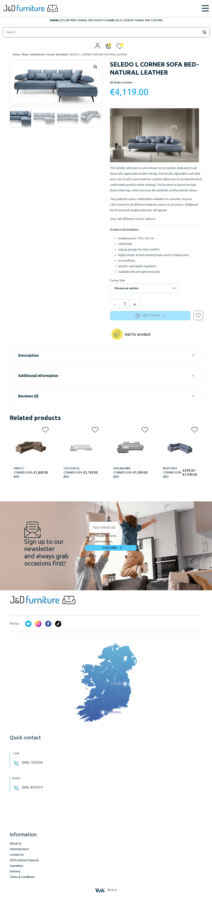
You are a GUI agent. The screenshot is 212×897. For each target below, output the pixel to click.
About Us (16, 843)
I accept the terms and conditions (102, 538)
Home (16, 54)
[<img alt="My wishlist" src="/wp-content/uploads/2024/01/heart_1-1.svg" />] (120, 47)
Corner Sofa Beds (57, 54)
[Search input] (102, 32)
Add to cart (150, 315)
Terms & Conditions (22, 877)
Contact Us (17, 854)
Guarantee (16, 865)
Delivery (15, 871)
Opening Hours (19, 849)
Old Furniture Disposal (24, 860)
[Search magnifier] (205, 32)
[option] (20, 117)
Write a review (121, 82)
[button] (195, 312)
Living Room (37, 54)
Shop (25, 54)
